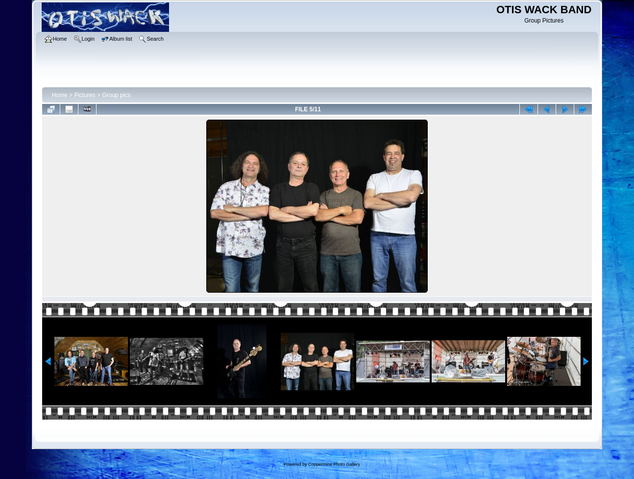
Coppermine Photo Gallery (334, 464)
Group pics (116, 95)
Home (60, 95)
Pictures (84, 95)
